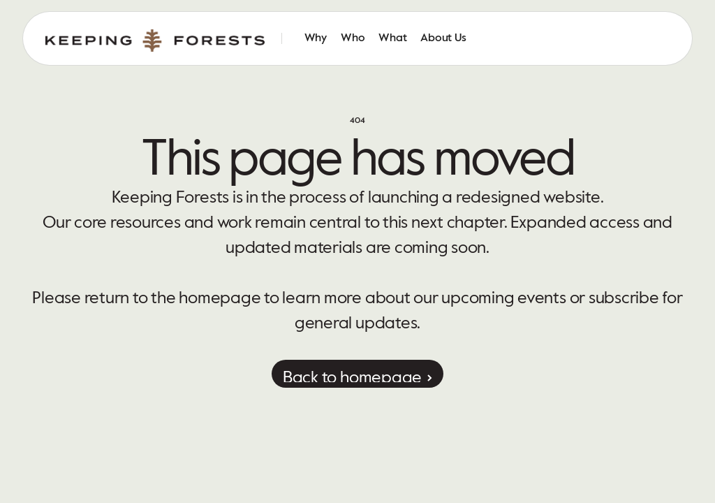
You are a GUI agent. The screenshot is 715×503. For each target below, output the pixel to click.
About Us (443, 38)
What (392, 38)
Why (315, 38)
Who (352, 38)
